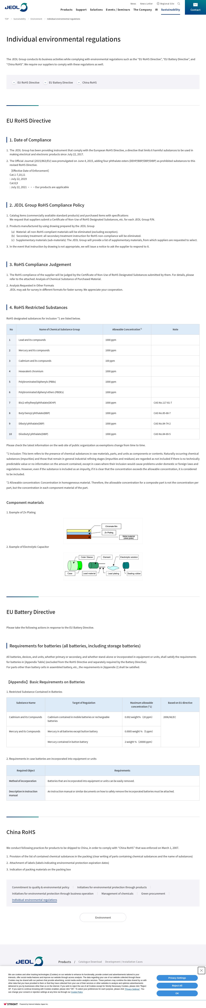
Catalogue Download (90, 961)
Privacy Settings (177, 978)
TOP (7, 18)
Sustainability (170, 9)
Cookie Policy (77, 992)
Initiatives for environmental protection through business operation (53, 893)
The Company (142, 9)
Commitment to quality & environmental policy (40, 887)
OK (177, 993)
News (133, 3)
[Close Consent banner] (201, 970)
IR (156, 9)
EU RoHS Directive (28, 82)
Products (67, 9)
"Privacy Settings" (132, 989)
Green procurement (153, 893)
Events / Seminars (118, 9)
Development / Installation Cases (124, 961)
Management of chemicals (117, 893)
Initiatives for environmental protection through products (112, 887)
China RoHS (89, 82)
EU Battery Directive (61, 82)
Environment (36, 18)
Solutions (96, 9)
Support (81, 9)
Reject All (177, 985)
